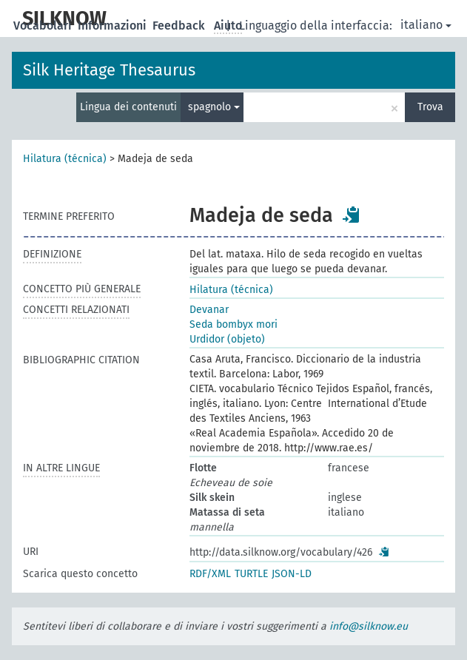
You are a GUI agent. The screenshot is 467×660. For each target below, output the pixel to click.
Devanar (209, 309)
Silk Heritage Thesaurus (109, 70)
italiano (425, 25)
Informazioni (113, 25)
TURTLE (251, 574)
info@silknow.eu (368, 626)
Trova (430, 107)
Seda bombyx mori (233, 324)
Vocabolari (44, 25)
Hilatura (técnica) (65, 158)
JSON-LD (292, 574)
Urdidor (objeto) (227, 339)
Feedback (180, 25)
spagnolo (214, 107)
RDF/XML (210, 574)
